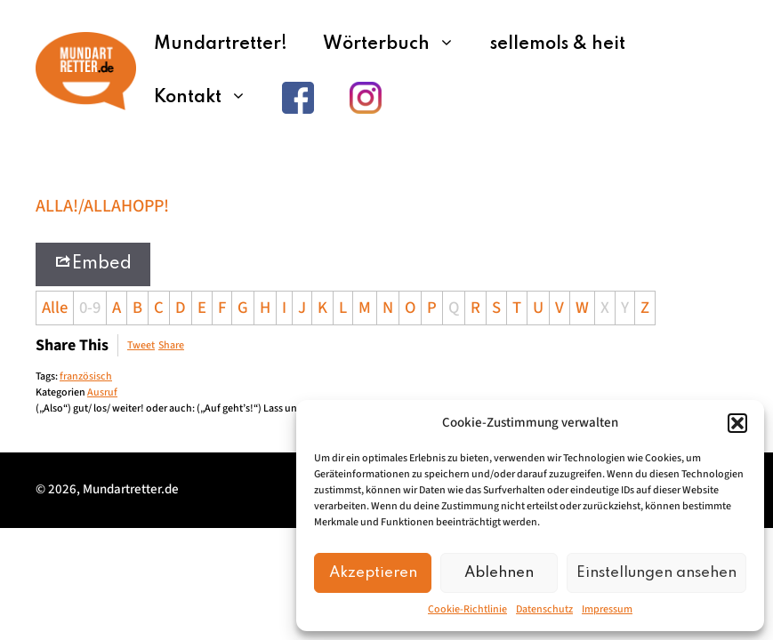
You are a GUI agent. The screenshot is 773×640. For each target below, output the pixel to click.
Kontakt (209, 97)
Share (171, 345)
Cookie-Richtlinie (467, 609)
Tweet (141, 345)
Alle (55, 307)
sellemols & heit (557, 44)
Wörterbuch (397, 44)
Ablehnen (499, 572)
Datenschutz (544, 609)
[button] (737, 423)
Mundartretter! (220, 44)
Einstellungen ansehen (656, 572)
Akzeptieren (373, 572)
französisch (86, 376)
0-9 (90, 307)
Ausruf (102, 392)
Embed (93, 262)
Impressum (607, 609)
